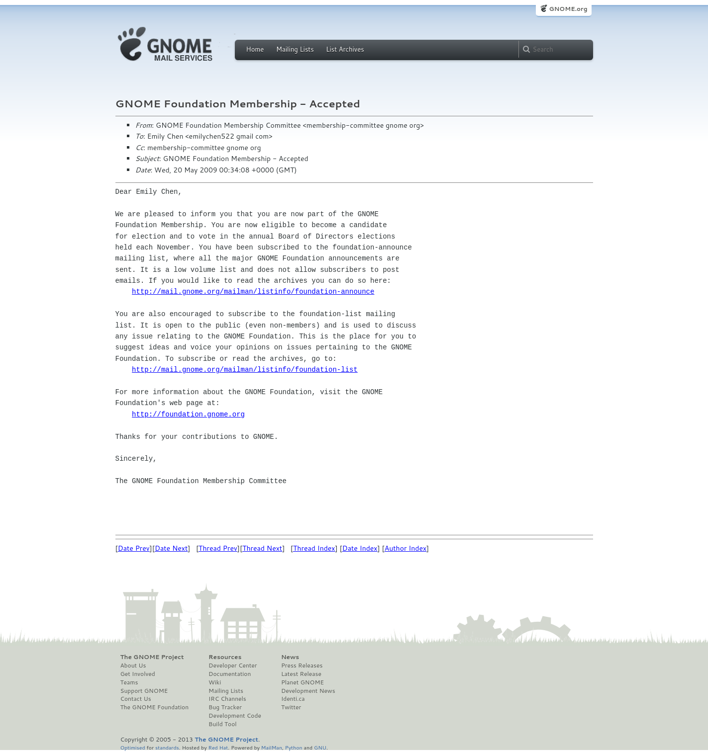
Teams (129, 682)
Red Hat (218, 747)
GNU (320, 747)
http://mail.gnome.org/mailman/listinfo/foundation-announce (253, 291)
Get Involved (137, 674)
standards (167, 747)
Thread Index (314, 548)
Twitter (291, 707)
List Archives (345, 49)
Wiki (214, 682)
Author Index (405, 548)
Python (294, 747)
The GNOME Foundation (154, 707)
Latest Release (301, 674)
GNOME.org (568, 8)
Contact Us (135, 699)
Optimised (132, 747)
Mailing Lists (295, 49)
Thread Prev (218, 548)
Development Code (234, 716)
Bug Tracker (225, 707)
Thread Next (262, 548)
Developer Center (232, 665)
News (290, 657)
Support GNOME (144, 691)
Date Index (360, 548)
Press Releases (301, 665)
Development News (308, 691)
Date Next (171, 548)
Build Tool (222, 724)
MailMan (271, 747)
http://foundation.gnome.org (188, 414)
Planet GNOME (302, 682)
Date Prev (134, 548)
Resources (224, 657)
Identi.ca (293, 699)
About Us (133, 665)
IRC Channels (227, 699)
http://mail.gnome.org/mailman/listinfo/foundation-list (245, 369)
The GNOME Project (152, 657)
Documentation (229, 674)
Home (255, 49)
